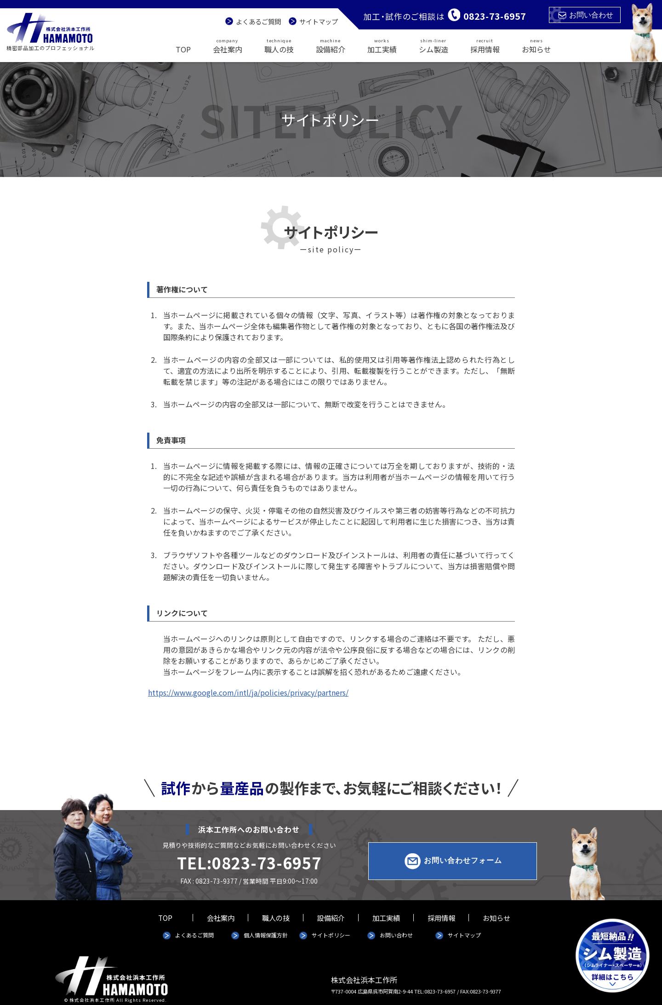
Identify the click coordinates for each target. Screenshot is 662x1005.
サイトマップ (318, 21)
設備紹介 (330, 45)
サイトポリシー (331, 935)
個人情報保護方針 (266, 935)
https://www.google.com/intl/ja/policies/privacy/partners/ (248, 692)
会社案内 (227, 45)
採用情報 (485, 45)
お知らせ (536, 45)
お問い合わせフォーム (463, 860)
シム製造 (433, 45)
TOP (183, 49)
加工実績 (382, 45)
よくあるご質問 (258, 21)
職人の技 (279, 45)
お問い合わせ (586, 15)
